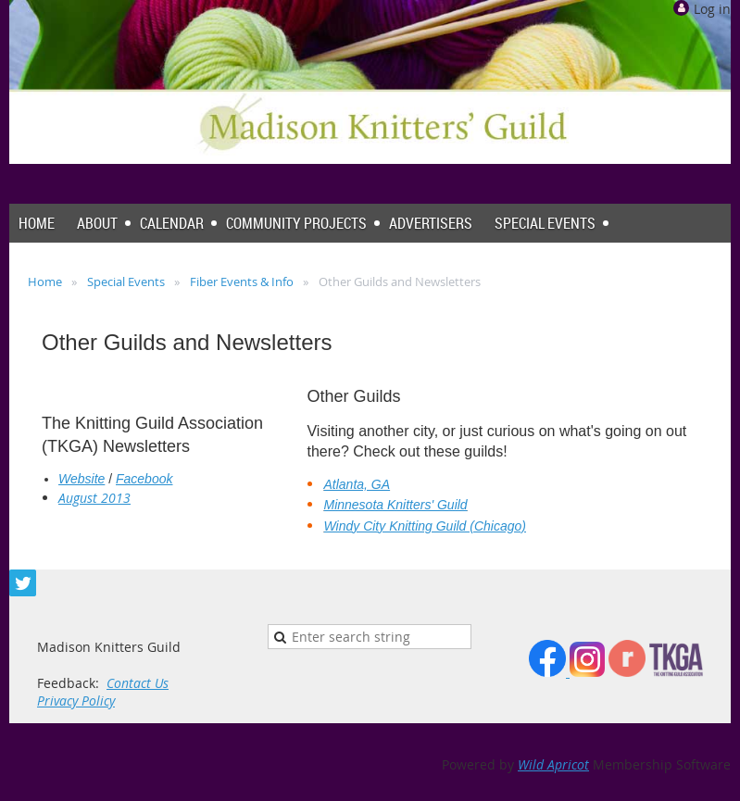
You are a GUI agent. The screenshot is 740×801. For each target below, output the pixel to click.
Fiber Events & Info (242, 281)
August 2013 (94, 498)
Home (45, 281)
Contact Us (138, 683)
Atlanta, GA (356, 484)
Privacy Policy (76, 700)
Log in (712, 9)
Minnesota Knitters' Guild (395, 504)
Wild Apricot (553, 764)
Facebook (144, 478)
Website (81, 478)
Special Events (126, 281)
